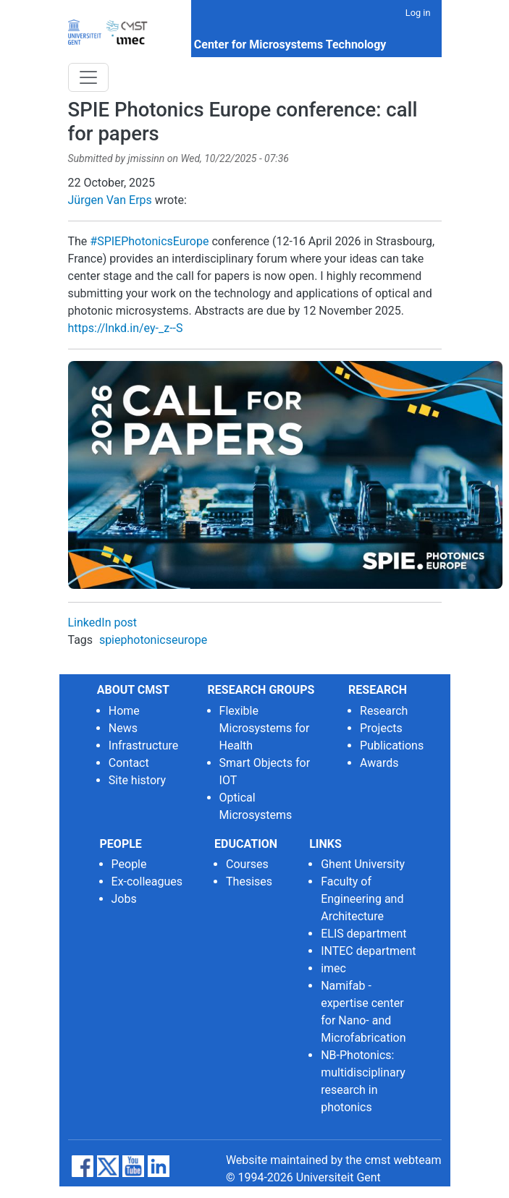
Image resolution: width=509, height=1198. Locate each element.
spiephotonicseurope (153, 640)
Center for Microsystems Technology (290, 44)
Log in (418, 12)
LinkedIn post (103, 622)
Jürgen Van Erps (110, 200)
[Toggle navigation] (88, 77)
